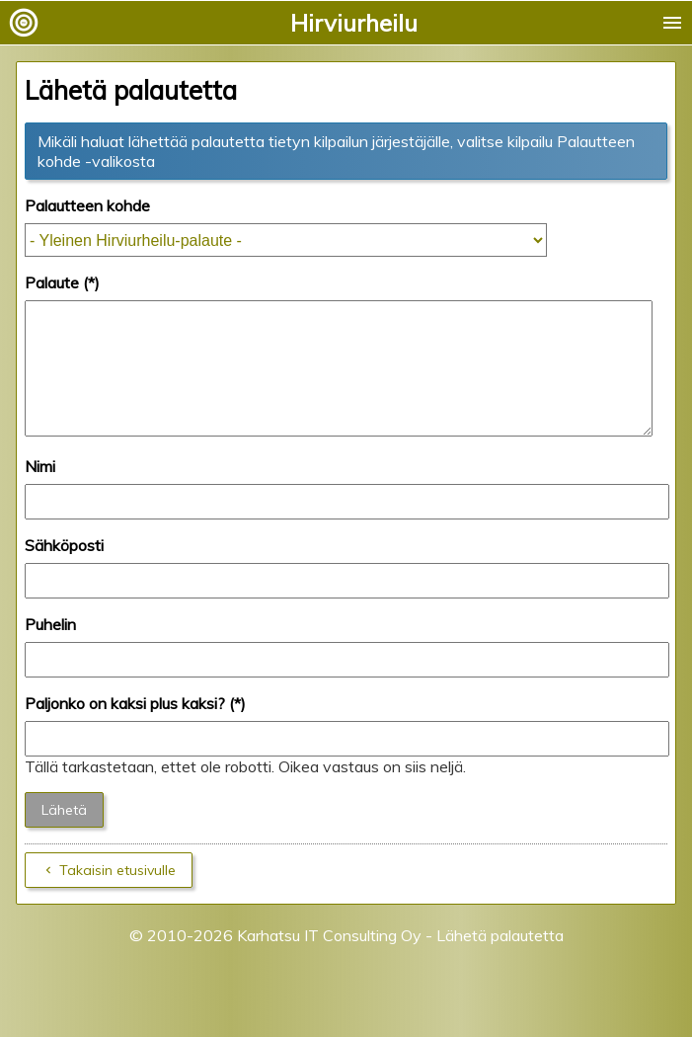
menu (672, 23)
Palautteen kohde (87, 205)
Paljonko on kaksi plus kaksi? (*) (135, 727)
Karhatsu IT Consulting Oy (329, 959)
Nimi (40, 490)
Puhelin (50, 648)
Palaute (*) (62, 282)
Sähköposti (64, 569)
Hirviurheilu (354, 23)
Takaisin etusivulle (117, 894)
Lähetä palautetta (500, 959)
